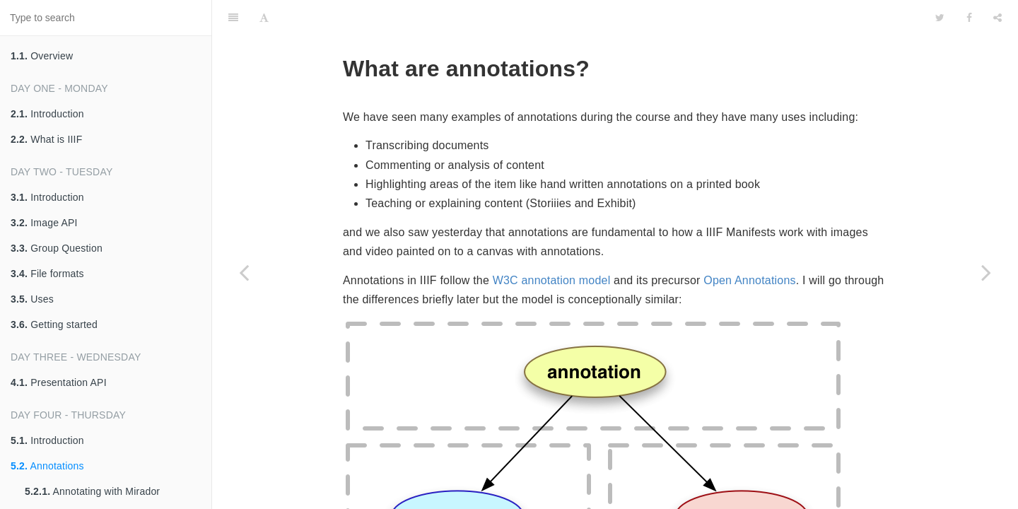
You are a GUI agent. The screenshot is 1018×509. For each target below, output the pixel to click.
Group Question (57, 248)
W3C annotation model (552, 245)
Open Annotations (749, 245)
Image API (44, 222)
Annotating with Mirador (92, 491)
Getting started (54, 324)
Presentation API (59, 382)
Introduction (47, 113)
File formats (47, 273)
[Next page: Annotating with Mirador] (986, 272)
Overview (42, 56)
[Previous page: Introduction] (244, 272)
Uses (32, 299)
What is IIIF (46, 139)
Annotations (47, 466)
